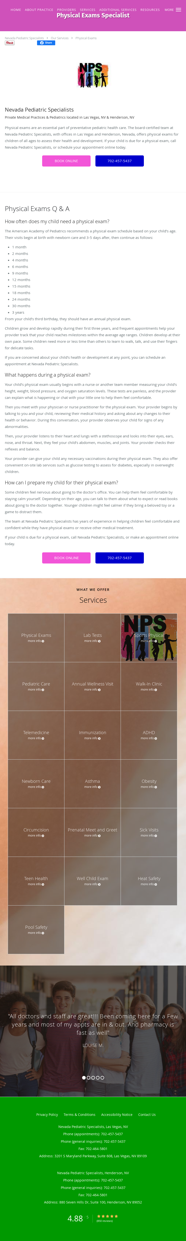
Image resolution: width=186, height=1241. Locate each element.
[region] (93, 1026)
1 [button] (84, 1077)
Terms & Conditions (79, 1114)
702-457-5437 (120, 160)
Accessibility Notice (116, 1114)
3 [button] (93, 1077)
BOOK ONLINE (66, 161)
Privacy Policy (47, 1114)
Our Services (60, 38)
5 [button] (102, 1077)
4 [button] (97, 1077)
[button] (178, 9)
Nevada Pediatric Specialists (24, 38)
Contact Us (147, 1114)
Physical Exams (86, 38)
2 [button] (88, 1077)
